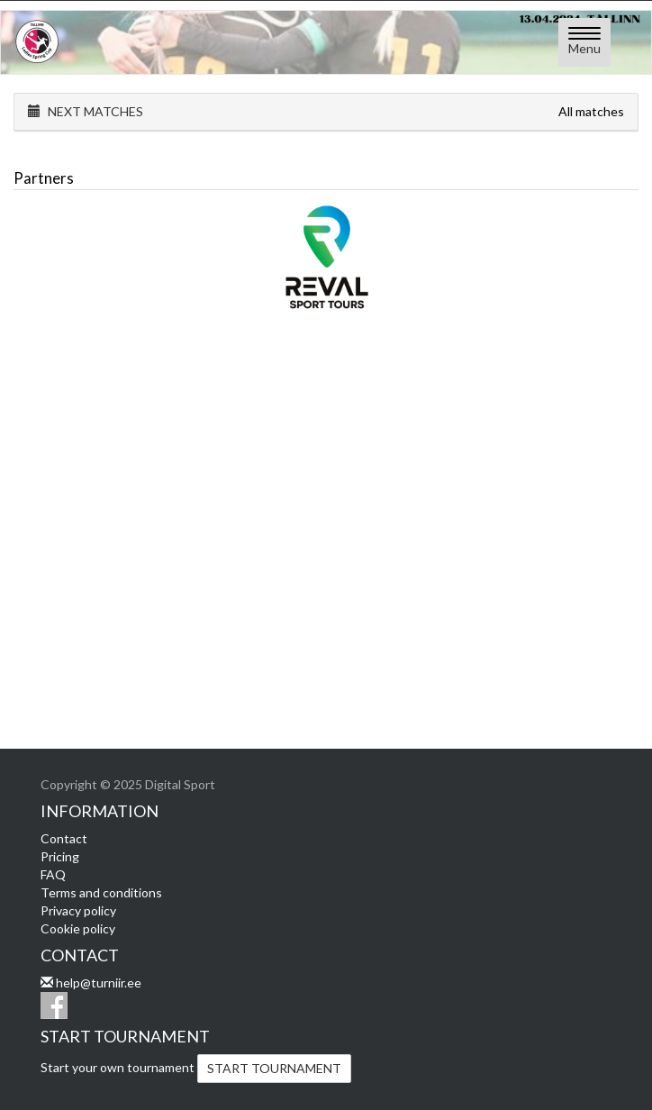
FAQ (53, 874)
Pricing (60, 856)
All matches (591, 111)
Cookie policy (78, 928)
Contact (64, 838)
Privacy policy (78, 910)
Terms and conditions (101, 892)
